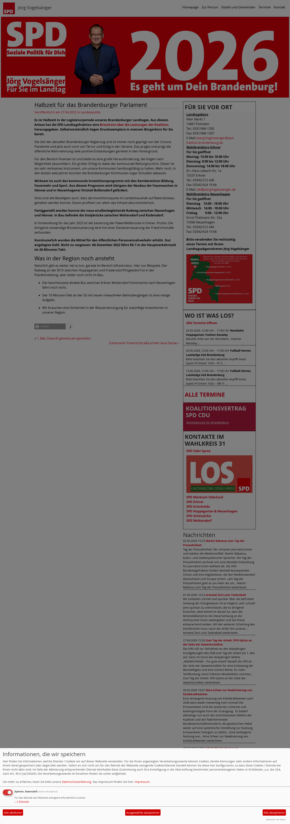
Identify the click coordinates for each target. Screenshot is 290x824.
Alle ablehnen (13, 812)
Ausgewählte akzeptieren (142, 812)
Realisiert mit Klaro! (276, 819)
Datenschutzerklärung (76, 782)
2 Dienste (21, 802)
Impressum (142, 782)
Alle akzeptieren (274, 812)
